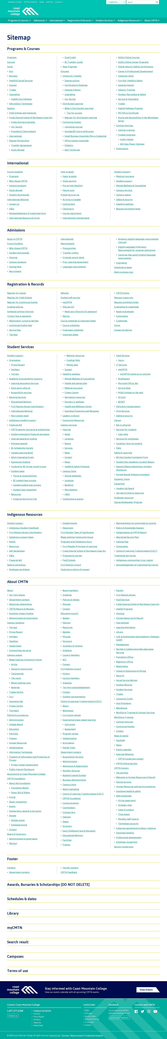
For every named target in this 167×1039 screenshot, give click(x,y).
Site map (65, 1035)
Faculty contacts (70, 867)
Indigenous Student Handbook (24, 527)
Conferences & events (73, 499)
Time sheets (124, 814)
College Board (16, 724)
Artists (14, 664)
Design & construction (21, 669)
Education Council (69, 613)
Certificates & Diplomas (76, 85)
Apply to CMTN (14, 239)
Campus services (124, 190)
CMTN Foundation (30, 1)
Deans (66, 821)
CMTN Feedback (69, 872)
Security (120, 675)
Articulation (68, 743)
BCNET (121, 401)
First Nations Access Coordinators (27, 406)
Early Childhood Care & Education (79, 830)
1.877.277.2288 (15, 1010)
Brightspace (124, 378)
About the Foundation (19, 783)
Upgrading (14, 94)
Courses (11, 62)
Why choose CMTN (18, 181)
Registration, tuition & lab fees (24, 320)
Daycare (67, 816)
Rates (67, 452)
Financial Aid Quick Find (25, 499)
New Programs (70, 66)
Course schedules (71, 325)
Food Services (123, 355)
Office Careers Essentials (77, 140)
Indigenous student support (22, 420)
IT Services (121, 364)
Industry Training (126, 89)
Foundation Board (20, 787)
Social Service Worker (127, 680)
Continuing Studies (72, 122)
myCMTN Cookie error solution (135, 374)
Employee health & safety (128, 791)
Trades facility (16, 692)
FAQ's (67, 494)
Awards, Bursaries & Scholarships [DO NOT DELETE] (48, 884)
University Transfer (72, 76)
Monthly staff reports (128, 819)
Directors (67, 826)
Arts (11, 71)
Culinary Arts (69, 812)
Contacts (11, 867)
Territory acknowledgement (76, 687)
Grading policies (15, 306)
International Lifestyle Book (76, 218)
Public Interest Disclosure (21, 769)
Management (122, 644)
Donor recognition (18, 801)
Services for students (126, 429)
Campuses (15, 956)
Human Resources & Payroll (129, 618)
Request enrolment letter (128, 208)
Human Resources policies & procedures (136, 786)
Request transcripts (123, 297)
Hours (121, 360)
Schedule (67, 595)
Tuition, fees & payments (19, 316)
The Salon (14, 710)
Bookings (15, 687)
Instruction (70, 724)
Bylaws (66, 618)
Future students (15, 171)
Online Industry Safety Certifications (135, 66)
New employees (124, 795)
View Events (146, 989)
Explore (11, 108)
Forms (117, 325)
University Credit (124, 698)
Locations (69, 438)
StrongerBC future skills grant (79, 131)
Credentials (121, 320)
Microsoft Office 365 (128, 383)
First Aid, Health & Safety (130, 80)
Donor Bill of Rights (20, 792)
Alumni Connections (123, 846)
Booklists (69, 485)
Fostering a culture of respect (75, 569)
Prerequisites (69, 248)
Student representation (74, 696)
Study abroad (15, 190)
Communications (71, 803)
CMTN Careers (121, 768)
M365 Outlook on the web (130, 392)
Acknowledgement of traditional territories (137, 564)
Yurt (11, 696)
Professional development (128, 837)
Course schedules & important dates (78, 320)
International (56, 20)
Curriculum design (72, 715)
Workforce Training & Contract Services (135, 712)
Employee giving (19, 824)
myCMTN (49, 1)
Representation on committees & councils (136, 523)
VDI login (88, 1013)
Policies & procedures (17, 715)
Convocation (122, 316)
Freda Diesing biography (23, 122)
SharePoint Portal (92, 1019)
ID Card (122, 397)
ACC (65, 659)
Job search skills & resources (130, 493)
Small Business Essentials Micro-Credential (85, 136)
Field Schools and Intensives (22, 112)
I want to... (113, 2)
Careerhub (119, 483)
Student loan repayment (25, 489)
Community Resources (73, 420)
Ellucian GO (68, 306)
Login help (123, 434)
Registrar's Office (124, 661)
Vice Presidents (123, 703)
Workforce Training (123, 717)
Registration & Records (79, 20)
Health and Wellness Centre (78, 406)
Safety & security (124, 199)
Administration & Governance (23, 618)
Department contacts (19, 599)
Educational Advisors (21, 401)
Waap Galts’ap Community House (25, 659)
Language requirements (74, 266)
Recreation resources (75, 397)
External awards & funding (24, 438)
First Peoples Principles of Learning (80, 546)
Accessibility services (21, 392)
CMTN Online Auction (126, 763)
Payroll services (123, 782)
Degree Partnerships (19, 140)
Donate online (18, 820)
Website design (76, 1035)
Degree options (72, 80)
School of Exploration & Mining (131, 671)
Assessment (70, 729)
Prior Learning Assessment (75, 262)
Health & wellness (125, 204)
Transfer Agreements (21, 145)
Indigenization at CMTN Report (131, 532)
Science (13, 85)
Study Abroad (17, 149)
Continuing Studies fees (20, 325)
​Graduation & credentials (126, 306)
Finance (13, 738)
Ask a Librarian (123, 425)
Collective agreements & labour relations (136, 828)
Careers (88, 1025)
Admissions (39, 20)
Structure (67, 641)
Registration (122, 666)
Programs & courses (72, 555)
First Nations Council (71, 564)
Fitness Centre (71, 392)
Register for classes (16, 293)
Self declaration (17, 551)
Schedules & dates (15, 1)
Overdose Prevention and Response (82, 411)
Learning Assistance (125, 627)
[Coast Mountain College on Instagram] (148, 1011)
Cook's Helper (127, 139)
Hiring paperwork (127, 800)
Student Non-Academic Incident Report (135, 462)
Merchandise (71, 489)
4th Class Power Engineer (132, 144)
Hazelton (13, 641)
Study (10, 66)
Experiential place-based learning (79, 719)
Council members (71, 655)
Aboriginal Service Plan (127, 537)
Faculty (119, 590)
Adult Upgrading (71, 789)
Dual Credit (70, 57)
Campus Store (69, 471)
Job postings (122, 772)
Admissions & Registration (75, 766)
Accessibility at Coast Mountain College (26, 774)
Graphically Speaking (94, 1035)
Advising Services (17, 397)
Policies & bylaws (71, 599)
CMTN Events (122, 293)
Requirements (67, 243)
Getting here (69, 204)
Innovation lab (16, 701)
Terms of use (17, 970)
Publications (122, 148)
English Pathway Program (130, 108)
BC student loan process (24, 480)
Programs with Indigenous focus (76, 541)
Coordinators (69, 807)
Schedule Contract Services (20, 311)
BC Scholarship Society (22, 448)
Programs (12, 57)
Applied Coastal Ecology (74, 775)
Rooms (68, 443)
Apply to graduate (125, 311)
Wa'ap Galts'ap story (21, 682)
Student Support (122, 171)
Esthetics (69, 145)
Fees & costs (68, 190)
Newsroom (68, 527)
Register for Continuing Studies (22, 302)
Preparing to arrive (70, 194)
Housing (13, 257)
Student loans (17, 471)
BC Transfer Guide (74, 62)
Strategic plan (125, 805)
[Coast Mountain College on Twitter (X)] (142, 1011)
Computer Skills (126, 76)
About (10, 590)
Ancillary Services (71, 770)
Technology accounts (128, 823)
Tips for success (74, 112)
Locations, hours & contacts (129, 443)
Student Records (124, 684)
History (66, 673)
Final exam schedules (73, 330)
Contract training (126, 130)
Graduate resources (124, 497)
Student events (70, 523)
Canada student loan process (27, 485)
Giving (12, 797)
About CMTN (150, 20)
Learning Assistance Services (25, 383)
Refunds (65, 293)
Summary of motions (73, 645)
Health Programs (124, 608)
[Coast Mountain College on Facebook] (136, 1011)
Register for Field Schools (19, 297)
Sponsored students (20, 462)
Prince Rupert (18, 364)
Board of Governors (16, 834)
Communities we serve (20, 650)
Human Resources (18, 743)
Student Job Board (125, 488)
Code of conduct (126, 809)
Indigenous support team (21, 537)
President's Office (124, 657)
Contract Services (124, 125)
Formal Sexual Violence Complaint (133, 474)
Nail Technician (72, 149)
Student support (124, 181)
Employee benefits (125, 832)
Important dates (70, 334)
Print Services (123, 411)
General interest (72, 89)
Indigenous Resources (129, 20)
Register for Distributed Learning (81, 117)
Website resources (76, 355)
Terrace (15, 374)
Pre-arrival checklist (72, 185)
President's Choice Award (23, 131)
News (67, 462)
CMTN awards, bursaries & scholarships (30, 429)
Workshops (68, 710)
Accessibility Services (73, 756)
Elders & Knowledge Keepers (130, 527)
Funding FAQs (73, 360)
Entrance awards (19, 443)
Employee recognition (126, 842)
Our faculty (16, 126)
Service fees (15, 330)
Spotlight (120, 740)
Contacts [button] (58, 2)
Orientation (14, 360)
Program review (70, 733)
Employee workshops (19, 569)
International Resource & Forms (24, 218)
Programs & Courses (18, 20)
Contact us (14, 204)
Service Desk (124, 388)
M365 (87, 1010)
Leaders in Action (71, 415)
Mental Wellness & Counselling (131, 185)
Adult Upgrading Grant (22, 457)
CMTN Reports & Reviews (21, 608)
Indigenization (16, 747)
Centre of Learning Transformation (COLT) (136, 551)
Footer (12, 858)
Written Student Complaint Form (132, 457)
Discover (65, 71)
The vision (16, 678)
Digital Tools (69, 747)
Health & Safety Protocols (77, 466)
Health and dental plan (76, 383)
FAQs (11, 208)
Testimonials (17, 673)
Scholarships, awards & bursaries (25, 811)
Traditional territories (125, 555)
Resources (16, 494)
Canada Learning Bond (22, 452)
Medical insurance (125, 176)
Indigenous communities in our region (134, 560)
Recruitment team (20, 415)
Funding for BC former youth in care (28, 466)
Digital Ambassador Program (128, 502)
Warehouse (121, 708)
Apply (67, 434)
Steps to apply (69, 176)
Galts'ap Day (122, 541)
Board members (70, 590)
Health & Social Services (21, 80)
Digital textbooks (73, 475)
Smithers (15, 369)
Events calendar (124, 749)
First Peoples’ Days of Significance (77, 532)
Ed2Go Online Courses (129, 57)
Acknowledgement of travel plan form (27, 213)
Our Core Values (17, 595)
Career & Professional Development (135, 71)
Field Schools (69, 560)
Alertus (66, 316)
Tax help (13, 334)
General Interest (126, 85)
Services (69, 448)
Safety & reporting (123, 452)
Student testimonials (19, 194)
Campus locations (17, 185)
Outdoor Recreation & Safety (132, 94)
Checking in (68, 208)
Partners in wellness (74, 401)
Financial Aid (15, 425)
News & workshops (16, 564)
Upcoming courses (74, 126)
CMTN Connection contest (130, 758)
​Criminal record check (73, 257)
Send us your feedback (119, 1018)
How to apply (67, 171)
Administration (16, 719)
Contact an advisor (123, 330)
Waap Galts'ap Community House (77, 537)
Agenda (66, 632)
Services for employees (127, 438)
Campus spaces (123, 194)
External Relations (125, 754)
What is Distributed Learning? (79, 108)
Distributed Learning (73, 103)
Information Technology (20, 103)
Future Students (15, 243)
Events (12, 541)
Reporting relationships (20, 604)
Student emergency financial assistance (30, 434)
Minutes (67, 604)
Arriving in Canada (72, 199)
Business (13, 76)
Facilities (13, 733)
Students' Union (122, 479)
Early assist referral (20, 388)
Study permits (69, 181)
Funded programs (126, 134)
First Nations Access (126, 595)
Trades (12, 89)
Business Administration (74, 780)
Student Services (104, 20)
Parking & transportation (128, 406)
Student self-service (70, 297)
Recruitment (15, 271)
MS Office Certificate (128, 112)
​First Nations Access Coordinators (25, 532)
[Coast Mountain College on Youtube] (155, 1011)
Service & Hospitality (128, 99)
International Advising (18, 199)
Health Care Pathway (21, 99)
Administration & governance (23, 838)
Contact (68, 369)
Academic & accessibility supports (25, 378)
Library (41, 1)
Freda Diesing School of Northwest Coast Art (30, 117)
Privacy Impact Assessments (24, 764)
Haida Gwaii (15, 645)
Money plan (72, 364)
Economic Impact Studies (21, 613)
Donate (12, 815)
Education (14, 729)
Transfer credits (70, 252)
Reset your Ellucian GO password (81, 311)
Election (13, 843)
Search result (17, 941)
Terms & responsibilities (25, 475)
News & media (121, 735)
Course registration (72, 213)
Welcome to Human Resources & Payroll (135, 777)
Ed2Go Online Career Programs (133, 62)
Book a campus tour (123, 272)
